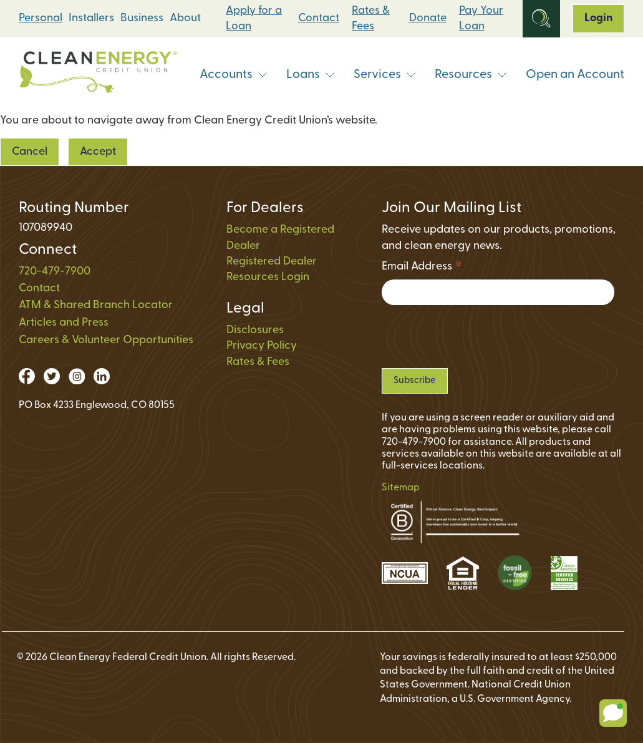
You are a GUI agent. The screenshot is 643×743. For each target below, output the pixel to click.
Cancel (29, 152)
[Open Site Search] (541, 18)
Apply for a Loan (254, 18)
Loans (310, 75)
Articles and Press (64, 323)
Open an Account (575, 75)
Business (141, 18)
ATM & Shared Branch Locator (96, 305)
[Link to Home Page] (98, 75)
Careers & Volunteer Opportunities (106, 340)
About (185, 18)
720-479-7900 (54, 272)
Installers (91, 18)
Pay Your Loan (481, 18)
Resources (471, 75)
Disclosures (255, 330)
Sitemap (401, 488)
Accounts (234, 75)
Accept (98, 152)
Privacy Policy (261, 346)
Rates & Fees (371, 18)
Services (385, 75)
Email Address (422, 268)
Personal (40, 18)
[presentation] (476, 337)
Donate (428, 18)
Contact (318, 18)
